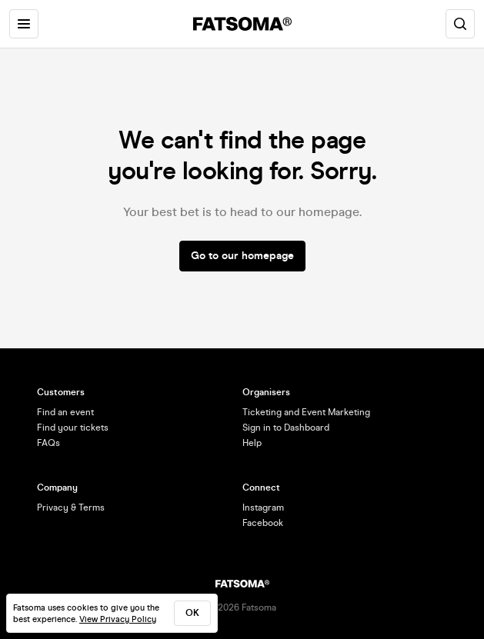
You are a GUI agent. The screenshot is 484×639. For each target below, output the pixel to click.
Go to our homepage (242, 255)
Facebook (262, 523)
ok (192, 612)
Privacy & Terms (71, 507)
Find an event (65, 412)
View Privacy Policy (117, 619)
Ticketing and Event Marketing (306, 412)
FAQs (48, 443)
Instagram (263, 507)
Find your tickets (72, 427)
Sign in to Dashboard (285, 427)
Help (252, 443)
